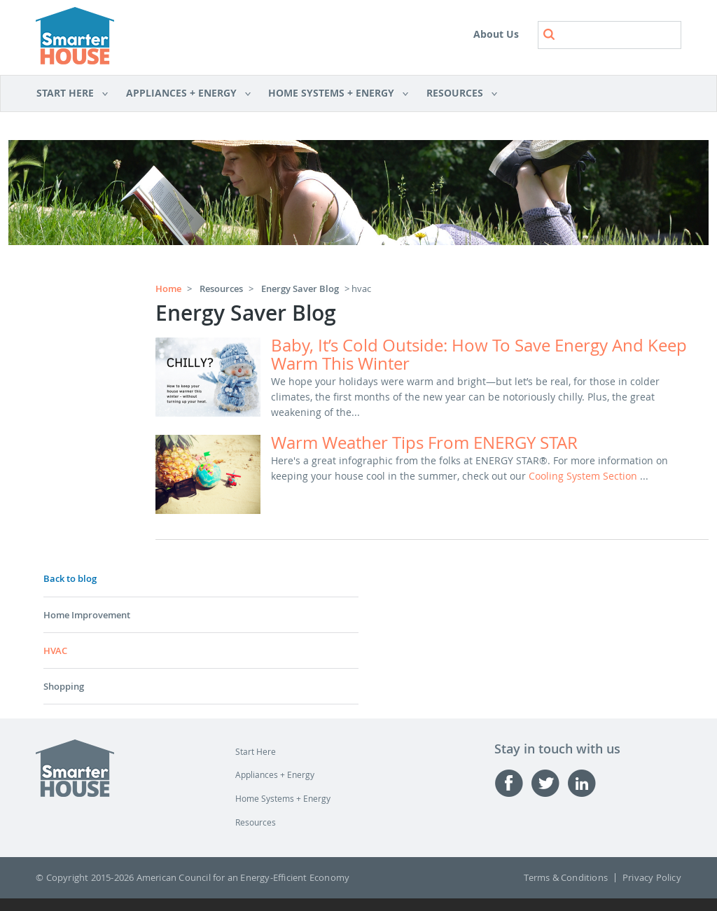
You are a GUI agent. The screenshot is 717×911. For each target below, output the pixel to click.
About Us (496, 34)
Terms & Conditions (566, 877)
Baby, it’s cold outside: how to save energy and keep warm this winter (479, 354)
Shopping (63, 686)
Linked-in (585, 783)
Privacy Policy (651, 877)
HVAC (55, 650)
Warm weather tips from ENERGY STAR (424, 442)
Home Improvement (86, 615)
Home (168, 288)
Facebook (512, 783)
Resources (457, 94)
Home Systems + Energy (333, 94)
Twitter (549, 783)
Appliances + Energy (183, 94)
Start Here (72, 94)
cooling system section (584, 475)
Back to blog (70, 578)
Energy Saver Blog (300, 288)
